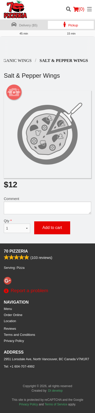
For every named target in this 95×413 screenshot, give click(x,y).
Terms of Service (56, 404)
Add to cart (52, 227)
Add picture (14, 92)
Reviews (10, 329)
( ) (78, 9)
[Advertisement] (47, 46)
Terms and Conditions (19, 335)
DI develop (55, 390)
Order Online (13, 315)
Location (10, 321)
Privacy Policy (14, 341)
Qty (17, 226)
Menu (8, 309)
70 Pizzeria (16, 251)
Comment (47, 205)
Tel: (19, 366)
